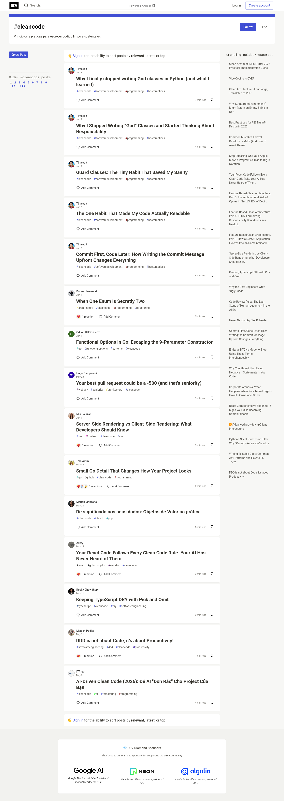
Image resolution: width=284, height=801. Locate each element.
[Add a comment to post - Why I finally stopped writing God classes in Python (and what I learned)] (87, 100)
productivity (141, 647)
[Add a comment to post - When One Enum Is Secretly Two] (85, 316)
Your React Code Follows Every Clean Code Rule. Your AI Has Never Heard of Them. (141, 555)
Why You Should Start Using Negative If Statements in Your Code (247, 372)
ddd (109, 647)
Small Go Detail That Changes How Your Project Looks (134, 471)
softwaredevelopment (108, 91)
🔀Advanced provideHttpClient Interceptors (248, 426)
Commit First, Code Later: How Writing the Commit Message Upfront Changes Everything (140, 257)
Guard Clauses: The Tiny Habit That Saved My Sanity (132, 172)
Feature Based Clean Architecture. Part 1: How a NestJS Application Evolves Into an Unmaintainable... (250, 238)
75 (13, 86)
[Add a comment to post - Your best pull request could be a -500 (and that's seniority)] (87, 398)
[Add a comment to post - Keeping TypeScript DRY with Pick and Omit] (87, 615)
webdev (82, 390)
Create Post (18, 54)
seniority (97, 390)
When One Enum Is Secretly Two (110, 301)
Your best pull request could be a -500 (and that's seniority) (139, 383)
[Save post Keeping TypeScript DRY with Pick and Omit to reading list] (212, 615)
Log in (236, 5)
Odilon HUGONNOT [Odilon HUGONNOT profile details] (88, 332)
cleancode (84, 91)
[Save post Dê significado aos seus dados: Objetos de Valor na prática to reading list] (212, 527)
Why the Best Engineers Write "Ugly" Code (247, 289)
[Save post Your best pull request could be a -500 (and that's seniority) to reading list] (212, 398)
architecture (85, 308)
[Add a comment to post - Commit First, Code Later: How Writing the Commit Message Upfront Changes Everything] (87, 275)
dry (113, 606)
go (79, 349)
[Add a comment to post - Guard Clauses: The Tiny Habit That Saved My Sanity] (87, 188)
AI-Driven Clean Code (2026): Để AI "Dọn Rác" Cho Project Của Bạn (142, 684)
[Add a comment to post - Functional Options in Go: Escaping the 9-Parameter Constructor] (87, 357)
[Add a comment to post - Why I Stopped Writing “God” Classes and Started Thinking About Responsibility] (87, 147)
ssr (79, 436)
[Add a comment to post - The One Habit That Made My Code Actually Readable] (87, 229)
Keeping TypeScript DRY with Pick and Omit (122, 599)
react (81, 565)
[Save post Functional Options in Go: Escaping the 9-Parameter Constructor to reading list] (212, 357)
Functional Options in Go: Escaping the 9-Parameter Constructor (144, 342)
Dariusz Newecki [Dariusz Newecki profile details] (86, 291)
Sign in (78, 56)
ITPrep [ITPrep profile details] (80, 671)
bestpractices (156, 91)
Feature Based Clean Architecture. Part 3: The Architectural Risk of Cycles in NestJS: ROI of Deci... (250, 197)
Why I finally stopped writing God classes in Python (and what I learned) (142, 81)
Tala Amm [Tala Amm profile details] (82, 461)
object (98, 518)
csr (120, 436)
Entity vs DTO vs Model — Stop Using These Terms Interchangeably (247, 353)
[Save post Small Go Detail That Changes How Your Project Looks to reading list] (212, 486)
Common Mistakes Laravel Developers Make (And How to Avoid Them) (247, 141)
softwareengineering (132, 606)
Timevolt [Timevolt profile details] (81, 68)
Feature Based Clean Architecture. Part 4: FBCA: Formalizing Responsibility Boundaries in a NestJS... (250, 218)
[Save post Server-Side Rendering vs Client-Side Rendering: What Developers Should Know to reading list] (212, 445)
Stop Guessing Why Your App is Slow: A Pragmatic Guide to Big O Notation (249, 160)
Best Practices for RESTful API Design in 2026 (247, 124)
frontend (91, 436)
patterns (116, 349)
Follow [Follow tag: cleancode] (248, 27)
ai (96, 694)
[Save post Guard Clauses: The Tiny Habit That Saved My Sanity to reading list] (212, 187)
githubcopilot (96, 565)
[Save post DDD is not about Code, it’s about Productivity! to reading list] (212, 656)
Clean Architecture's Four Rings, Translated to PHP (248, 91)
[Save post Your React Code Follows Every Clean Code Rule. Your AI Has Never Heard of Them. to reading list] (212, 574)
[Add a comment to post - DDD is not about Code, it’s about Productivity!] (85, 656)
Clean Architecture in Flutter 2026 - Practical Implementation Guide (250, 66)
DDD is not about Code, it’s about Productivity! (125, 640)
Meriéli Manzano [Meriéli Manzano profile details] (86, 501)
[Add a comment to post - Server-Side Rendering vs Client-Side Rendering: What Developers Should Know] (85, 445)
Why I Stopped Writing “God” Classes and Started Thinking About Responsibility (145, 128)
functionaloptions (96, 349)
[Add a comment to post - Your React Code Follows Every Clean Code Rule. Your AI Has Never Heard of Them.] (85, 574)
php (109, 518)
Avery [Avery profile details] (79, 543)
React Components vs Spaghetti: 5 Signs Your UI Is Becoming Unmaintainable (250, 409)
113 (22, 86)
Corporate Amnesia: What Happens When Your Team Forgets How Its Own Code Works (250, 391)
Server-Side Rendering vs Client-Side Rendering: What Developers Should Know (134, 427)
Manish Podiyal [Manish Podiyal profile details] (85, 630)
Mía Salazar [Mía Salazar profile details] (83, 414)
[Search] (26, 5)
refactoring (142, 308)
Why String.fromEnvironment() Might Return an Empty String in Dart (248, 107)
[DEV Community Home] (14, 5)
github (89, 477)
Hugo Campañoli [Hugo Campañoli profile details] (86, 373)
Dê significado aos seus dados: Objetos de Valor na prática (138, 512)
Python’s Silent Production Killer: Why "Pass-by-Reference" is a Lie (249, 441)
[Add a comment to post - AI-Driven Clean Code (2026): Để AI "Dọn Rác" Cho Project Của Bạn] (87, 703)
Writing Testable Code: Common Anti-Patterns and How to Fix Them (249, 457)
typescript (84, 606)
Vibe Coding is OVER (241, 78)
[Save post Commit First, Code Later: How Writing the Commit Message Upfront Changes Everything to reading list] (212, 275)
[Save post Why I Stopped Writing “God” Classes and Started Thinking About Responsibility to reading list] (212, 147)
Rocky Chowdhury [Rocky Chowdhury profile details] (87, 589)
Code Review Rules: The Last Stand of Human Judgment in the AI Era (249, 305)
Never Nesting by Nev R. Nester (248, 320)
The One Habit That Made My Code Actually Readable (133, 213)
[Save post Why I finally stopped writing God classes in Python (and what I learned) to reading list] (212, 100)
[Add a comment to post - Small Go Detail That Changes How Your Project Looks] (89, 486)
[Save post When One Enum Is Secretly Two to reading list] (212, 316)
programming (134, 91)
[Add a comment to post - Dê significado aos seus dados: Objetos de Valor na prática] (87, 527)
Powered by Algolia (142, 5)
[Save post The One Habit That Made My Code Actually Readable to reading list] (212, 229)
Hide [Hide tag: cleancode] (264, 27)
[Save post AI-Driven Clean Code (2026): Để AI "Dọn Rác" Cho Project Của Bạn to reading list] (212, 702)
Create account (259, 5)
